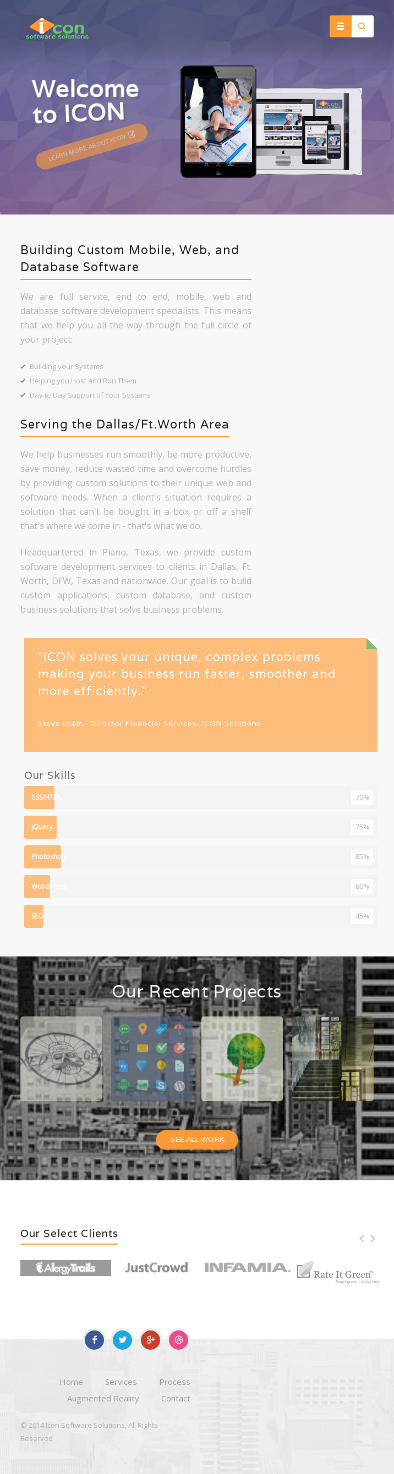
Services (121, 1381)
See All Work (197, 1141)
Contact (175, 1398)
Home (71, 1381)
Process (174, 1381)
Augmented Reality (103, 1398)
